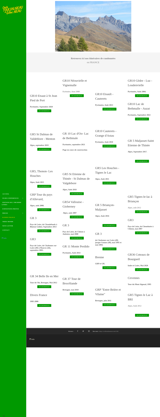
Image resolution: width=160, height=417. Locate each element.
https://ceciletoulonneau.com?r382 (108, 402)
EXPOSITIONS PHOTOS (10, 209)
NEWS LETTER (7, 227)
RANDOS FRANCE (8, 219)
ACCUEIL (5, 192)
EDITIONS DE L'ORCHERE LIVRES (11, 203)
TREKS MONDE (7, 223)
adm (4, 239)
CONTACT (6, 231)
